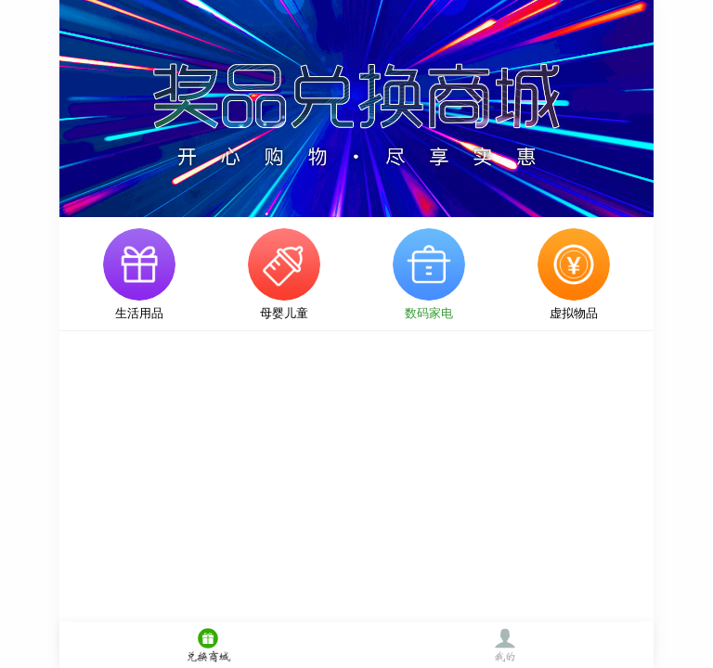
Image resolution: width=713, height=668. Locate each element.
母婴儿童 (284, 313)
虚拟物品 (574, 313)
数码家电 (429, 313)
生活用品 (139, 313)
